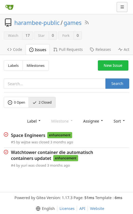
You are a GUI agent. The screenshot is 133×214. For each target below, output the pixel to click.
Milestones (36, 65)
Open (16, 102)
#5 (13, 142)
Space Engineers (28, 135)
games (72, 22)
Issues (37, 49)
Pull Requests (68, 49)
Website (97, 208)
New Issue (113, 65)
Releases (100, 49)
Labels (13, 65)
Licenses (67, 208)
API (82, 208)
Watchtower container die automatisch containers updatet (52, 155)
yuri (24, 165)
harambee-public (37, 22)
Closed (42, 102)
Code (14, 49)
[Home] (9, 7)
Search (117, 83)
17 (27, 35)
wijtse (26, 142)
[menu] (34, 121)
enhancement (59, 135)
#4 (13, 165)
